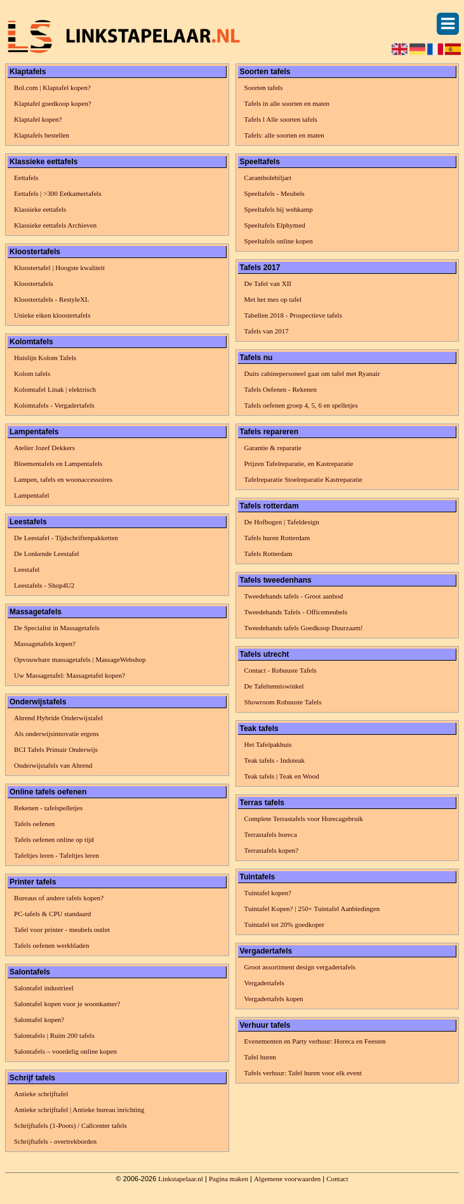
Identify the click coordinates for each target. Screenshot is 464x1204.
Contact (337, 1178)
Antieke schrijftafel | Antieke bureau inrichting (79, 1109)
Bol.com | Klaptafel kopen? (52, 87)
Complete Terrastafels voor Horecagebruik (303, 818)
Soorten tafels (263, 87)
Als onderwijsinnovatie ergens (56, 733)
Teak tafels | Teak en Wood (281, 776)
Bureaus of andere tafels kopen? (58, 898)
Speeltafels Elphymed (274, 225)
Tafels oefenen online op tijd (54, 839)
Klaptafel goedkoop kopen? (52, 103)
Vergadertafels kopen (273, 998)
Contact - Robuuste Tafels (280, 670)
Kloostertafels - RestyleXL (51, 299)
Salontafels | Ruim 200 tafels (54, 1035)
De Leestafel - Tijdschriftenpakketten (66, 537)
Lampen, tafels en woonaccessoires (63, 479)
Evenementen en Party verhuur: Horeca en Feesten (315, 1041)
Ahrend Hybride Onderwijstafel (58, 718)
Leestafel (26, 569)
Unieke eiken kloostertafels (52, 315)
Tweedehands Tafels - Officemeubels (296, 612)
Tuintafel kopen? (267, 893)
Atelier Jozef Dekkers (44, 447)
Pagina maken (228, 1178)
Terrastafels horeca (270, 834)
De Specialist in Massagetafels (57, 627)
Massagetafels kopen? (45, 643)
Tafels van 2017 (266, 331)
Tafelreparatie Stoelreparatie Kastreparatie (303, 479)
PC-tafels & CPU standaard (52, 913)
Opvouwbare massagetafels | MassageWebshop (80, 659)
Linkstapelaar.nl (180, 1178)
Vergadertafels (264, 983)
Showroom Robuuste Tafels (283, 702)
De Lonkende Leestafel (46, 553)
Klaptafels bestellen (41, 135)
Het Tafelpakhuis (268, 744)
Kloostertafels (33, 283)
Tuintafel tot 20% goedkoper (284, 924)
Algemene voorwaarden (287, 1178)
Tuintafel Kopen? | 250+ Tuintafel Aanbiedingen (312, 908)
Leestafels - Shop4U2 (44, 585)
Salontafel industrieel (44, 988)
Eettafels (26, 177)
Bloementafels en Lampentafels (58, 463)
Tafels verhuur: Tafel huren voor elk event (303, 1073)
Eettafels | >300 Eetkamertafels (58, 193)
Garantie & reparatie (273, 447)
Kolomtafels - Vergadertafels (54, 405)
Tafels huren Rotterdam (277, 537)
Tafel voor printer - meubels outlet (62, 929)
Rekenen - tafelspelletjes (48, 808)
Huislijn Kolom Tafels (45, 357)
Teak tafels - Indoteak (274, 760)
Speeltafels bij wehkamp (278, 209)
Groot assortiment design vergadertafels (299, 967)
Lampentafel (32, 495)
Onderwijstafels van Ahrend (53, 765)
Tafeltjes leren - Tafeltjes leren (56, 855)
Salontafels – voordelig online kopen (65, 1051)
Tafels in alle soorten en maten (287, 103)
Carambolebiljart (268, 177)
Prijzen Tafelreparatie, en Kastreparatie (299, 463)
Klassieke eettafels (40, 209)
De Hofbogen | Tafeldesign (281, 522)
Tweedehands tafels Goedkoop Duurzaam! (303, 627)
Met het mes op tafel (273, 299)
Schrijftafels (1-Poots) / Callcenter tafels (70, 1125)
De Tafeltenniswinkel (274, 686)
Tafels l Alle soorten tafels (280, 119)
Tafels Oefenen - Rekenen (280, 389)
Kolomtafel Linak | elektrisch (55, 389)
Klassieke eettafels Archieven (55, 225)
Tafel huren (260, 1057)
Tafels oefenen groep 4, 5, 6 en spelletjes (301, 405)
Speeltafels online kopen (278, 241)
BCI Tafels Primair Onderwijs (56, 749)
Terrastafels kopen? (271, 850)
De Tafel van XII (267, 283)
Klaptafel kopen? (38, 119)
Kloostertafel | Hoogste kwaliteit (59, 267)
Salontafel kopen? (39, 1019)
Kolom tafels (32, 373)
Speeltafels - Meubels (274, 193)
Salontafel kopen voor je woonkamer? (67, 1003)
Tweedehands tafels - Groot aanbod (293, 596)
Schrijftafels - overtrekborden (55, 1141)
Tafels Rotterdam (268, 553)
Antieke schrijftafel (41, 1093)
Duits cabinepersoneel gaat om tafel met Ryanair (312, 373)
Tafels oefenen (34, 823)
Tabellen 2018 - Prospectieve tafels (293, 315)
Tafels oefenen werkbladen (51, 945)
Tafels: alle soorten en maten (284, 135)
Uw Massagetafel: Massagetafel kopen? (69, 675)
